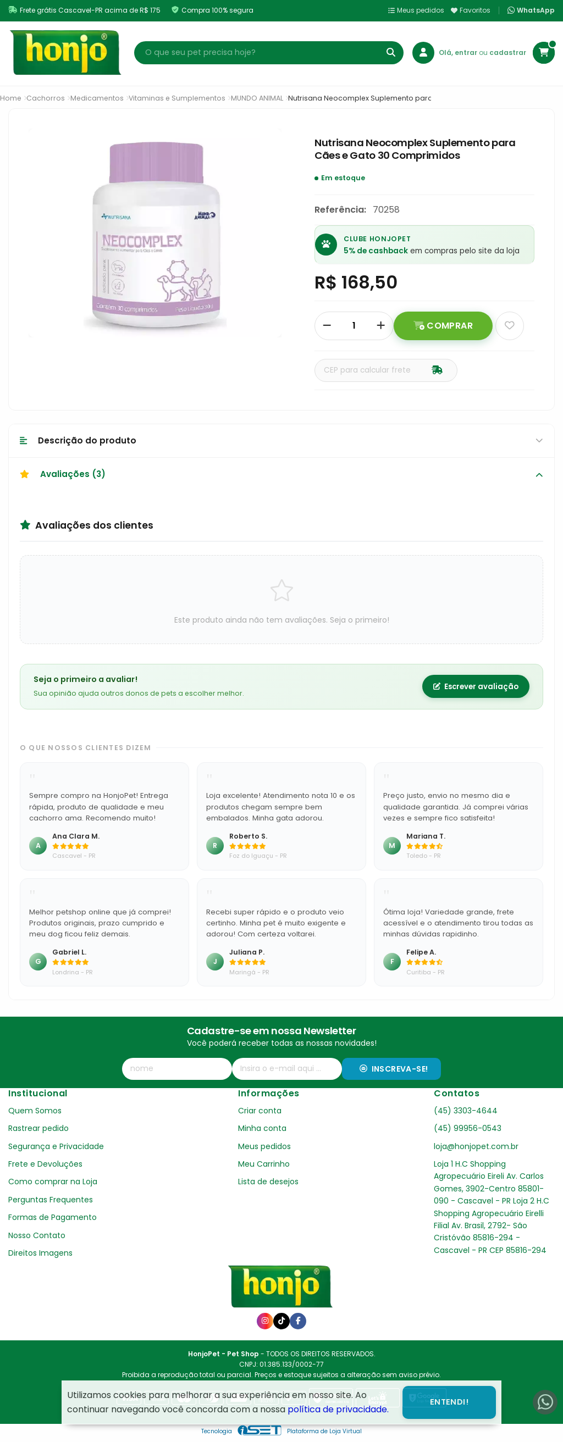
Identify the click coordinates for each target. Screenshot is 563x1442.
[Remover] (327, 326)
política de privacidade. (338, 1409)
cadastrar (507, 52)
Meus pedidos (416, 10)
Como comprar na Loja (52, 1181)
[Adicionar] (381, 326)
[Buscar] (391, 53)
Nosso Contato (36, 1235)
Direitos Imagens (40, 1252)
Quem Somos (35, 1110)
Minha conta (262, 1128)
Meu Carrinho (264, 1163)
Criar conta (260, 1110)
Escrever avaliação (475, 686)
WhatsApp (531, 10)
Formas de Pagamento (52, 1217)
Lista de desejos (268, 1181)
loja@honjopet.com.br (476, 1146)
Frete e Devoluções (45, 1163)
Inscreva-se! (394, 1069)
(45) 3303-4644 (466, 1110)
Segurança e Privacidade (56, 1146)
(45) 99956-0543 (467, 1128)
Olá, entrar (459, 52)
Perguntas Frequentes (50, 1199)
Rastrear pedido (38, 1128)
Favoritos (470, 10)
